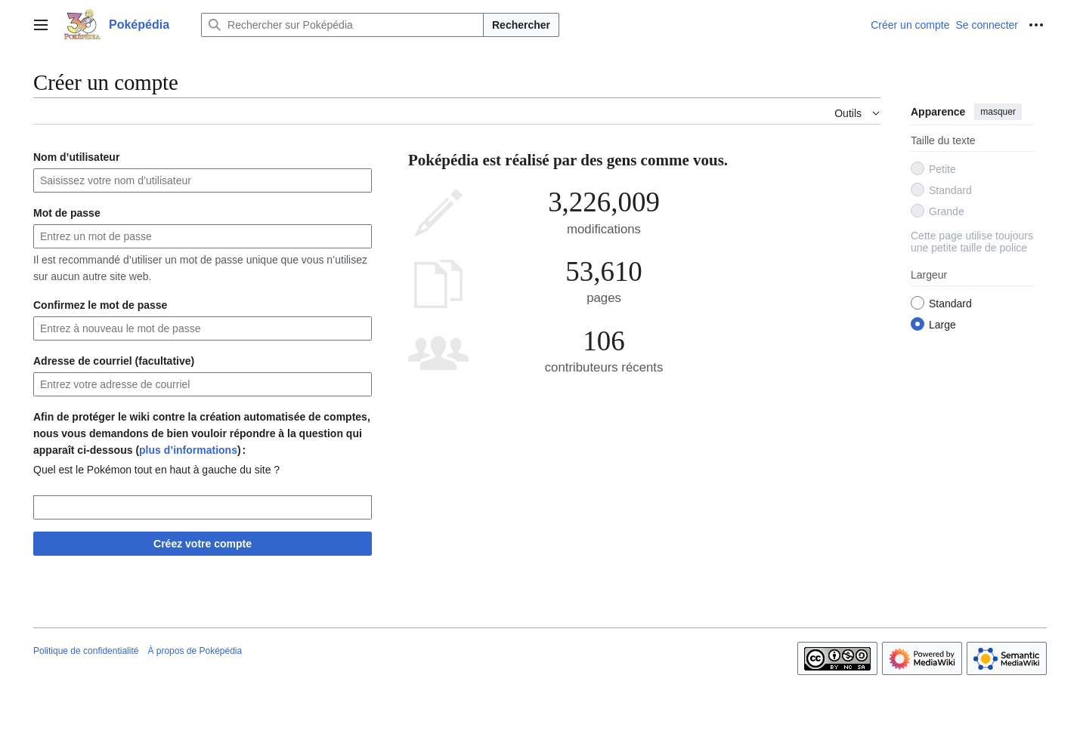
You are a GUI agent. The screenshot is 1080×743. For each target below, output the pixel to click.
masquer (998, 111)
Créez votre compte (202, 544)
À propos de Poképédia (194, 651)
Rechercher (521, 25)
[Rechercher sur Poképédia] (342, 25)
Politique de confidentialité (85, 651)
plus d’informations (188, 450)
